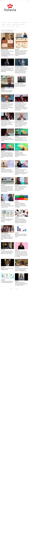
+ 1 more (9, 102)
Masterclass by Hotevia (21, 24)
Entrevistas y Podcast (24, 22)
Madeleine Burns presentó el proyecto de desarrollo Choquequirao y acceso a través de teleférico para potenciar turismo (21, 172)
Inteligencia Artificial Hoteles (21, 66)
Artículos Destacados (17, 49)
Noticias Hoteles (9, 22)
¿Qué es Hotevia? (4, 22)
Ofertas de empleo (8, 24)
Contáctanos (3, 24)
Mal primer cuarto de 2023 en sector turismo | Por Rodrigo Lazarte (21, 235)
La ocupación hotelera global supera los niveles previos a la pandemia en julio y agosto (7, 252)
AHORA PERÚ (2, 102)
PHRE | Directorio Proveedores (16, 22)
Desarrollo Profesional (14, 24)
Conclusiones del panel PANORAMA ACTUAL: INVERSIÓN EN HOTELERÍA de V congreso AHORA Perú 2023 (7, 237)
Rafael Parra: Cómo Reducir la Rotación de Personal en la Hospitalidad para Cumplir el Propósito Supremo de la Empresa (21, 53)
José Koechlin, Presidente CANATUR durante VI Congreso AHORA (7, 139)
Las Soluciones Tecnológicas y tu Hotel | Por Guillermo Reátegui (7, 220)
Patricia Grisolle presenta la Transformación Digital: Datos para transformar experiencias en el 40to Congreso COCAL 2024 (7, 155)
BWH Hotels (6, 66)
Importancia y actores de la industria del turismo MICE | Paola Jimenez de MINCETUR (7, 170)
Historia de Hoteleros (21, 83)
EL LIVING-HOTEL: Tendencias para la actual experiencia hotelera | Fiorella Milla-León (21, 269)
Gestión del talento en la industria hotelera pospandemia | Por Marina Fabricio (21, 284)
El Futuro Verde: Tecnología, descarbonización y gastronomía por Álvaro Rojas (21, 139)
